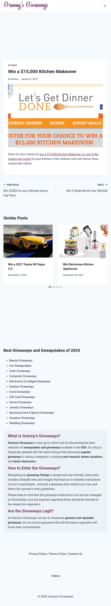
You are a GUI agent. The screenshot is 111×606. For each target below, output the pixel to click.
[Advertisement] (55, 39)
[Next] (102, 254)
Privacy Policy (38, 554)
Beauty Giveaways (21, 360)
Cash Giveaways (19, 371)
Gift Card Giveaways (22, 397)
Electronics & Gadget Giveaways (29, 381)
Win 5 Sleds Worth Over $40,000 (83, 187)
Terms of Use (57, 554)
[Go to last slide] (8, 254)
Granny (14, 79)
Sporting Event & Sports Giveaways (31, 412)
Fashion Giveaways (21, 386)
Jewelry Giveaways (21, 407)
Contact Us (75, 554)
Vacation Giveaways (22, 418)
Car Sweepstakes (20, 365)
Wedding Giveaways (22, 423)
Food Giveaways (19, 392)
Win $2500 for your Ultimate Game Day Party (28, 189)
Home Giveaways (20, 402)
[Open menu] (105, 5)
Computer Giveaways (22, 376)
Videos (55, 576)
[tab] (49, 287)
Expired (12, 65)
